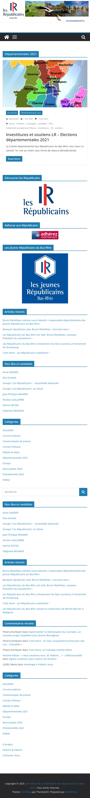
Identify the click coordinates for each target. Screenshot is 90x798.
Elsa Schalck (9, 377)
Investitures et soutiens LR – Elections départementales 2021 (41, 137)
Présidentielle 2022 (13, 474)
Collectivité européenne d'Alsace (21, 128)
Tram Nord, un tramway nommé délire (50, 649)
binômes (20, 123)
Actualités (12, 113)
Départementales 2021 (31, 113)
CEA (51, 123)
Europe (7, 463)
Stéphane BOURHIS (13, 410)
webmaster (14, 118)
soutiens (59, 128)
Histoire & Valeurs (13, 749)
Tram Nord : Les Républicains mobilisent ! (26, 352)
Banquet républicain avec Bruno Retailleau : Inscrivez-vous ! (36, 329)
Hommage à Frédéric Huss (38, 664)
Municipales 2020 (12, 468)
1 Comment (41, 118)
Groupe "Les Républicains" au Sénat (23, 388)
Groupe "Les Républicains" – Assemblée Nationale (31, 383)
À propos (8, 744)
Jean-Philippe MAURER (15, 394)
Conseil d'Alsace (12, 446)
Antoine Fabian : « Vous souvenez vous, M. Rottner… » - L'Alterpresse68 (42, 655)
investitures (43, 128)
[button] (45, 83)
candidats (42, 123)
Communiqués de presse (17, 441)
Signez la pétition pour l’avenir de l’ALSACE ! (33, 658)
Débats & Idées (11, 452)
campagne (31, 123)
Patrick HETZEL (11, 405)
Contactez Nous (11, 755)
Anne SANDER (10, 372)
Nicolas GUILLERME (13, 399)
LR (52, 128)
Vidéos (6, 479)
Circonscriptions (12, 435)
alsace (12, 123)
